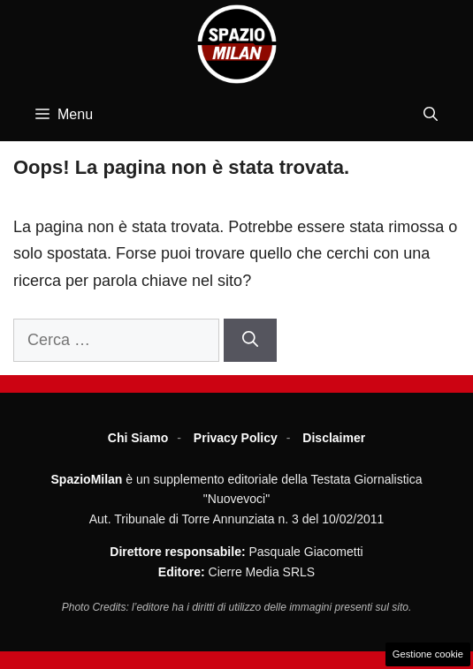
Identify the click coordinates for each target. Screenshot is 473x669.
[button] (430, 114)
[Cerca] (250, 340)
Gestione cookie (428, 654)
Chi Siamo (138, 438)
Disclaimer (333, 438)
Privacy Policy (236, 438)
